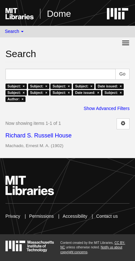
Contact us (107, 216)
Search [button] (14, 31)
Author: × (15, 99)
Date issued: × (110, 86)
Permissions (41, 216)
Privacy (12, 216)
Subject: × (16, 86)
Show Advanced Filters (107, 108)
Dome (59, 14)
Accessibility (75, 216)
